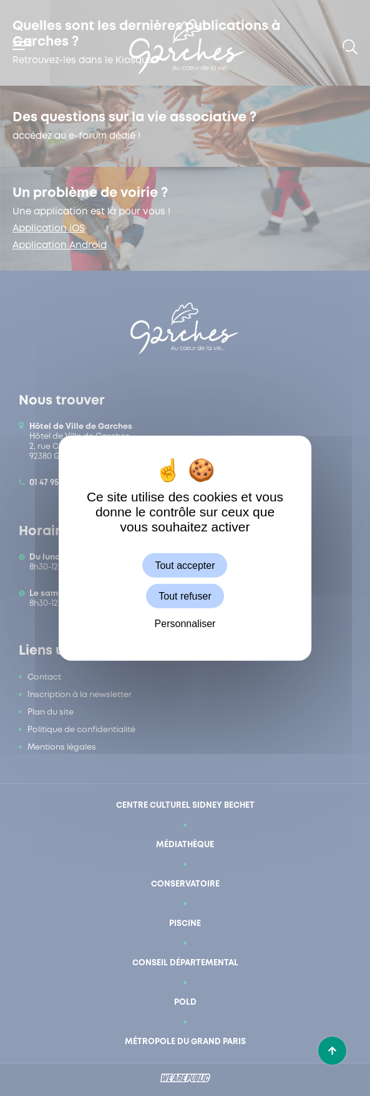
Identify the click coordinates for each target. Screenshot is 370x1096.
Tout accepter (185, 565)
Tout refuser (184, 595)
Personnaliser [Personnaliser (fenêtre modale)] (185, 623)
